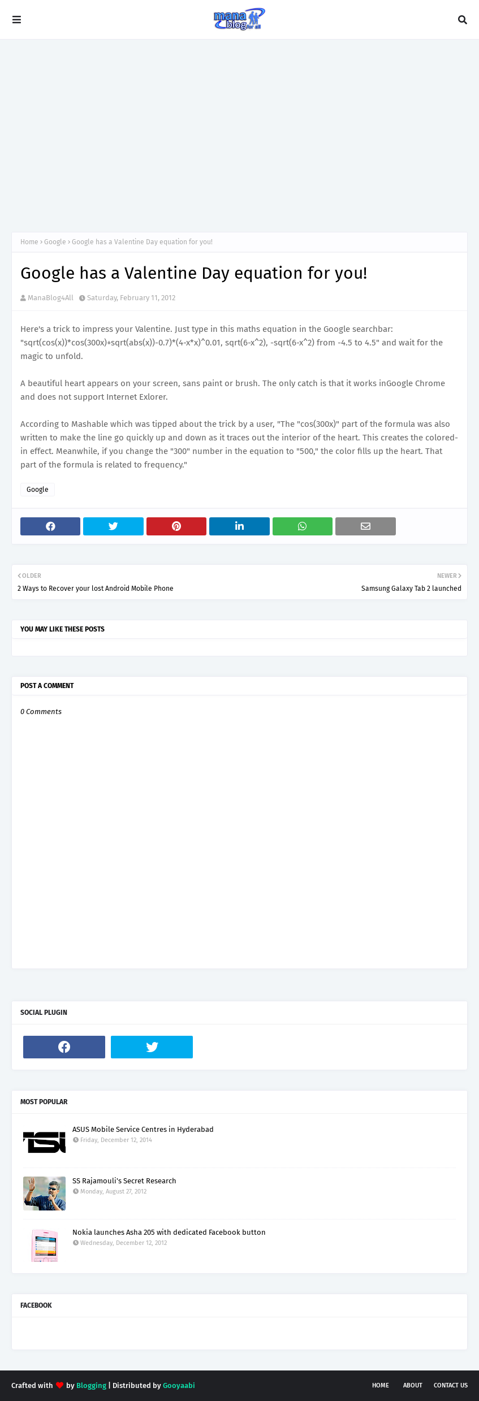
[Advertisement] (239, 136)
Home (29, 242)
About (412, 1385)
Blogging (91, 1385)
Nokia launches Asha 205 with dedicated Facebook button (169, 1232)
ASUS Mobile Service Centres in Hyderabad (143, 1129)
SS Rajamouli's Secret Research (124, 1181)
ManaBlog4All (51, 297)
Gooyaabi (179, 1385)
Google (55, 242)
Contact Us (451, 1385)
